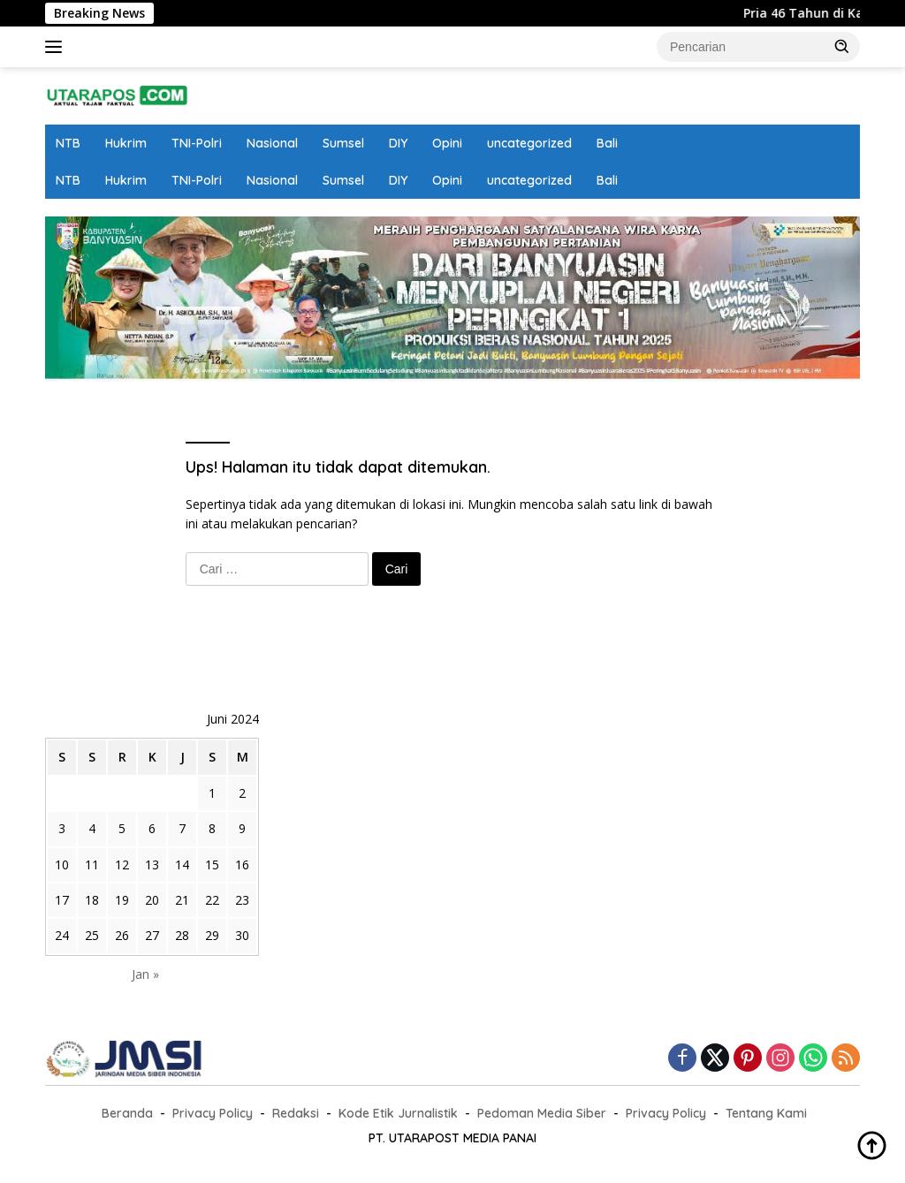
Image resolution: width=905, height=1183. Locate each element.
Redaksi (295, 1113)
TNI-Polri (196, 143)
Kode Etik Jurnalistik (398, 1113)
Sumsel (343, 143)
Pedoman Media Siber (541, 1113)
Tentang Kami (766, 1113)
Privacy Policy (212, 1113)
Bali (607, 143)
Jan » (145, 974)
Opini (447, 143)
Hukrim (126, 143)
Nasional (272, 143)
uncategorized (529, 143)
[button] (842, 46)
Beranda (127, 1113)
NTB (68, 143)
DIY (398, 143)
